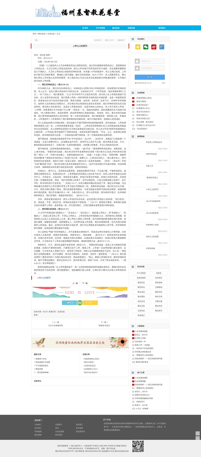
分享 (89, 303)
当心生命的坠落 (152, 213)
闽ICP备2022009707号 (64, 451)
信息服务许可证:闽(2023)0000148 (115, 451)
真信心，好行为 (141, 335)
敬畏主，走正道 (141, 405)
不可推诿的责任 (41, 366)
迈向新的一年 (140, 341)
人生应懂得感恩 (141, 331)
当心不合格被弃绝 (153, 201)
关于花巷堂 (100, 28)
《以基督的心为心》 (91, 369)
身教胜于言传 (40, 359)
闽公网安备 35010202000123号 (88, 451)
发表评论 (97, 40)
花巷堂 (158, 273)
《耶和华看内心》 (142, 115)
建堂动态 (158, 292)
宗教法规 (131, 28)
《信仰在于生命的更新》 (145, 348)
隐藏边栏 (121, 40)
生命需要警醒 (140, 381)
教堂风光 (141, 287)
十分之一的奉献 (142, 409)
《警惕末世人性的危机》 (145, 355)
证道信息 (51, 34)
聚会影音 (158, 311)
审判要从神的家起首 (143, 352)
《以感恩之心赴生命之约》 (146, 125)
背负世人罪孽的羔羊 (154, 142)
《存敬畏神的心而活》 (91, 359)
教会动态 (115, 28)
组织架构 (158, 283)
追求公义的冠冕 (152, 236)
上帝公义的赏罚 (44, 278)
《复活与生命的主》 (91, 372)
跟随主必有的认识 (142, 395)
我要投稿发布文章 (143, 83)
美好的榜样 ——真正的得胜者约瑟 (148, 359)
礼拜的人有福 (140, 338)
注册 (163, 83)
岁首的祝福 (150, 248)
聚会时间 (158, 306)
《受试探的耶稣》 (42, 372)
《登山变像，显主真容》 (145, 122)
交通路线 (158, 287)
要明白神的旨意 (142, 362)
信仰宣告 (158, 278)
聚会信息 (146, 28)
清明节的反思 (151, 154)
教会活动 (158, 296)
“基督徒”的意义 (152, 178)
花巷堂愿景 (141, 278)
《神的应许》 (140, 402)
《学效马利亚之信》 (143, 118)
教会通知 (141, 296)
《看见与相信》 (89, 362)
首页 (85, 28)
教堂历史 (141, 283)
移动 (80, 303)
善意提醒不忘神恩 (42, 362)
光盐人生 (149, 166)
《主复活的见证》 (90, 366)
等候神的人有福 (152, 225)
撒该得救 (38, 369)
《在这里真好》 (142, 129)
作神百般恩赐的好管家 (144, 398)
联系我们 (162, 28)
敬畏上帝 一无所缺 (142, 345)
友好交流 (141, 301)
